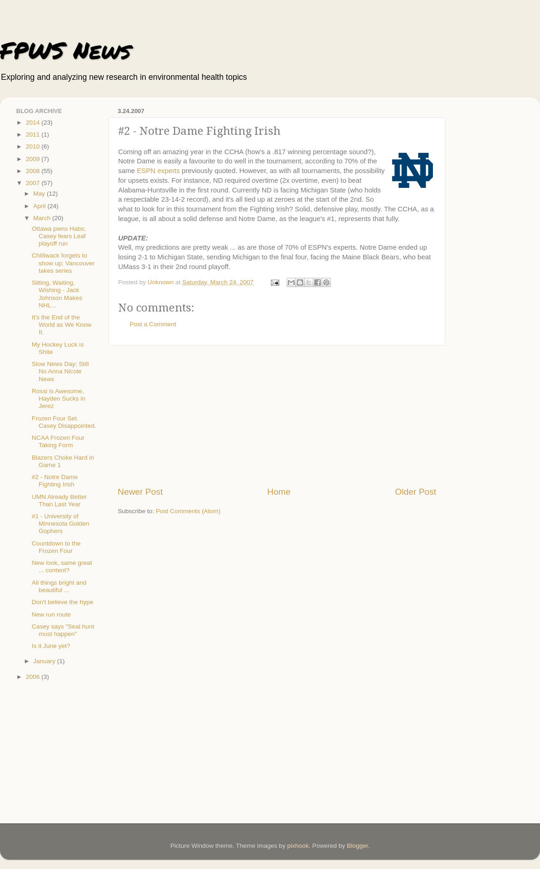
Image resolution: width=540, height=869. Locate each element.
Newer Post (140, 492)
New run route (51, 614)
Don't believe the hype (62, 602)
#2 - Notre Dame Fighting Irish (55, 480)
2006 (34, 676)
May (40, 193)
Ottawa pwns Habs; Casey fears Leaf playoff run (59, 236)
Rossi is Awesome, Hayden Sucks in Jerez (58, 398)
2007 (34, 183)
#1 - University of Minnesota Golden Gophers (61, 523)
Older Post (415, 492)
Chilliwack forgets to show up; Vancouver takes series (63, 263)
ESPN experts (158, 170)
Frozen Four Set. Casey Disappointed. (64, 422)
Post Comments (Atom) (188, 511)
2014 (34, 122)
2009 (34, 159)
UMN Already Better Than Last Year (59, 500)
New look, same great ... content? (62, 566)
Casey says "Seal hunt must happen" (63, 630)
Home (278, 492)
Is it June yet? (51, 645)
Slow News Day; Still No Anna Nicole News (60, 371)
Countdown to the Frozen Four (56, 547)
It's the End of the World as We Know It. (61, 325)
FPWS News (65, 50)
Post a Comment (153, 324)
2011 (34, 134)
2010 (34, 146)
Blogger (357, 845)
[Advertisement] (277, 415)
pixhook (298, 845)
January (45, 661)
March (42, 218)
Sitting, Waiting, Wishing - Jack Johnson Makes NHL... (57, 294)
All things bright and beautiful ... (59, 586)
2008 (34, 171)
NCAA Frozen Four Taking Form (58, 441)
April (40, 206)
